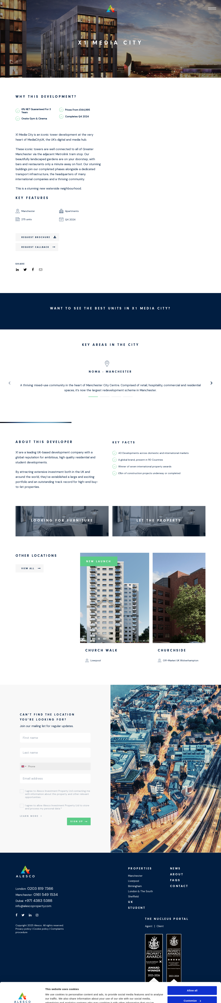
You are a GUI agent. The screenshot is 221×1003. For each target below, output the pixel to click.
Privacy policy (23, 928)
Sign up (76, 821)
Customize (192, 980)
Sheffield (133, 896)
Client (160, 926)
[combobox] (23, 766)
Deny (192, 990)
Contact (179, 886)
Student (137, 908)
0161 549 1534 (45, 894)
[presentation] (9, 383)
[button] (93, 397)
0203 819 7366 (39, 888)
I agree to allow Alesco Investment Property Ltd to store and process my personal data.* (57, 807)
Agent (148, 926)
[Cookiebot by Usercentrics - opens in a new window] (22, 996)
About (177, 874)
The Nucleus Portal (167, 919)
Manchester (135, 876)
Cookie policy (41, 928)
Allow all (192, 970)
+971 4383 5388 (38, 900)
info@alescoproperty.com (33, 906)
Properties (140, 868)
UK (130, 902)
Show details (53, 996)
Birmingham (135, 886)
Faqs (175, 880)
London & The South (140, 891)
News (175, 868)
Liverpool (133, 881)
